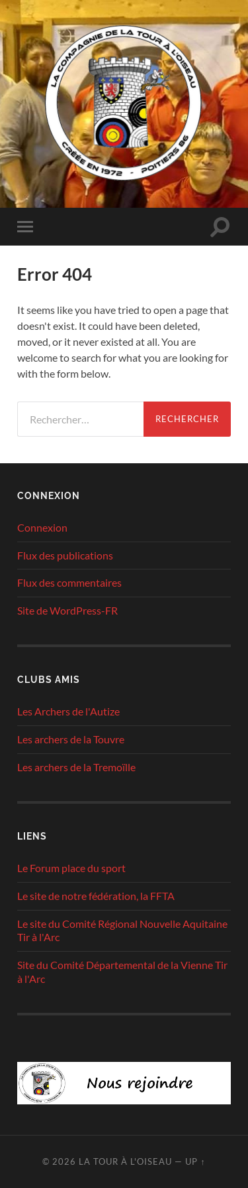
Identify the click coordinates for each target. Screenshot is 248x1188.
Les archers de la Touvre (70, 739)
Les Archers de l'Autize (68, 711)
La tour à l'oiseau (125, 1161)
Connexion (42, 527)
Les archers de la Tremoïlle (76, 767)
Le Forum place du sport (71, 867)
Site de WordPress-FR (67, 610)
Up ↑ (195, 1161)
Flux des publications (65, 555)
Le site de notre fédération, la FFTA (96, 895)
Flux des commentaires (69, 582)
